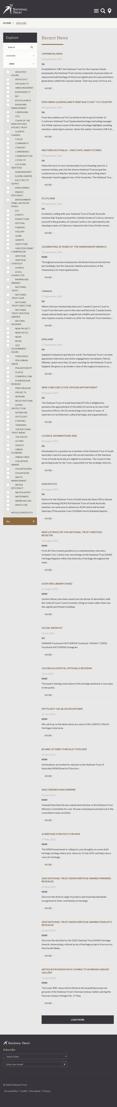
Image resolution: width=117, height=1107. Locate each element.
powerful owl (19, 376)
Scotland (48, 198)
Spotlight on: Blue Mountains (62, 708)
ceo (13, 116)
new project (18, 328)
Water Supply (18, 492)
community (17, 143)
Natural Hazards (15, 322)
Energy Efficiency (15, 194)
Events (14, 215)
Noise (14, 341)
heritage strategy (16, 262)
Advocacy (17, 79)
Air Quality (17, 83)
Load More (77, 1019)
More (48, 88)
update (15, 445)
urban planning (14, 451)
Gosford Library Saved (57, 583)
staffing (15, 421)
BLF (12, 96)
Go (8, 521)
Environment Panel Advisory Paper (18, 203)
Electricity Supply (17, 182)
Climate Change (15, 133)
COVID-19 (16, 160)
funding (15, 227)
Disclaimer (35, 1091)
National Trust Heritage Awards (18, 313)
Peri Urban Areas (17, 362)
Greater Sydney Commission (20, 250)
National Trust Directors (18, 304)
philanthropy (19, 368)
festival (15, 223)
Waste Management (16, 479)
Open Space (17, 356)
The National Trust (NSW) (18, 431)
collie (14, 139)
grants (15, 240)
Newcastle (17, 332)
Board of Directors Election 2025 (64, 749)
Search (32, 47)
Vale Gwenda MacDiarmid (59, 789)
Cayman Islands (52, 53)
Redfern (15, 396)
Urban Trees (18, 457)
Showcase (16, 412)
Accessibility (11, 1091)
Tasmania (16, 425)
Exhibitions (17, 219)
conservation (19, 156)
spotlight (17, 416)
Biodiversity (18, 92)
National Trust (18, 9)
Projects (16, 392)
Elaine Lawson (19, 176)
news (11, 64)
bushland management (16, 106)
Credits (23, 1091)
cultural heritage (16, 166)
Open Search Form (103, 10)
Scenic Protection (16, 407)
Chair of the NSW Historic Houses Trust (18, 124)
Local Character (15, 273)
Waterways (17, 496)
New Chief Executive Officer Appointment (70, 387)
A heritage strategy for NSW (61, 833)
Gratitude (17, 244)
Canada (47, 291)
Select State (109, 10)
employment (18, 188)
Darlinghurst (19, 172)
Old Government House (16, 348)
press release (18, 388)
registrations (19, 400)
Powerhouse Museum (18, 382)
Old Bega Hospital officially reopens (67, 668)
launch (15, 268)
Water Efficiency (14, 486)
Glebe (14, 236)
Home (7, 22)
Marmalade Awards (17, 281)
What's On (16, 505)
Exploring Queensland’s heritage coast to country (77, 101)
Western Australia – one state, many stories (71, 150)
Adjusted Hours (16, 73)
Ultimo (15, 441)
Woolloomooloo (19, 511)
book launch (18, 100)
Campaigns (17, 112)
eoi (12, 210)
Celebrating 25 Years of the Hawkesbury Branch (74, 246)
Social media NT (52, 627)
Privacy (47, 1091)
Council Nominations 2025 (59, 435)
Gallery (15, 231)
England (47, 339)
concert (16, 147)
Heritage (16, 256)
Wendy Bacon (18, 501)
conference (17, 152)
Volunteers (17, 473)
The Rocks (16, 437)
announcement (20, 88)
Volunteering (19, 469)
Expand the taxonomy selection (33, 64)
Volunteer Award (17, 463)
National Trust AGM (16, 296)
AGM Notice (49, 483)
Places (14, 372)
